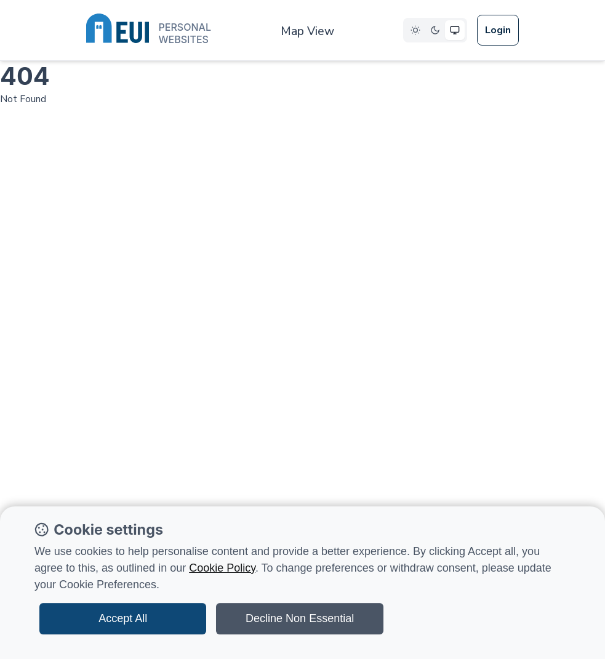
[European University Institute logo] (148, 31)
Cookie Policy (222, 568)
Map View (307, 31)
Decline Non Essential (300, 618)
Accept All (122, 618)
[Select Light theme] (415, 30)
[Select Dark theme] (435, 30)
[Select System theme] (455, 30)
